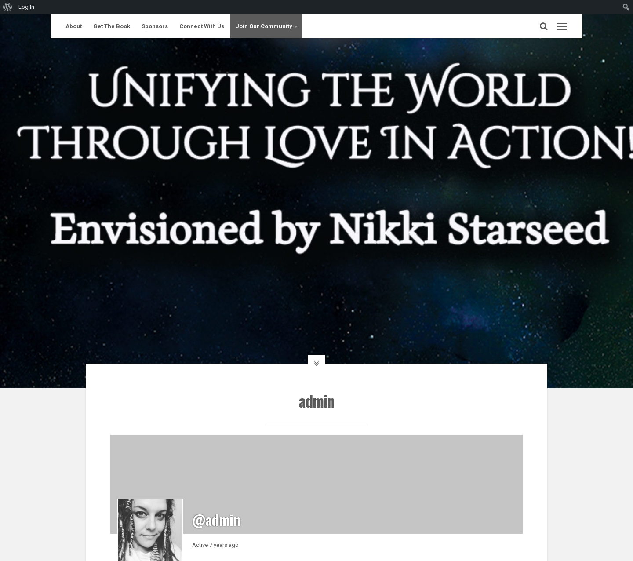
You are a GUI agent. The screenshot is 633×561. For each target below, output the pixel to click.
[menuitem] (7, 7)
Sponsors (155, 26)
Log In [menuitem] (26, 7)
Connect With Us (201, 26)
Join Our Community (264, 26)
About (73, 26)
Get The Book (111, 26)
